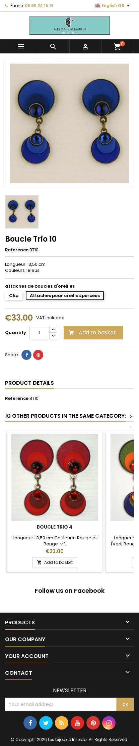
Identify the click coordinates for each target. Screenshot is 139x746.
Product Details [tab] (29, 383)
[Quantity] (39, 332)
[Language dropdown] (113, 5)
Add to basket (92, 332)
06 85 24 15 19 (39, 5)
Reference (16, 250)
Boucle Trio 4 (54, 527)
